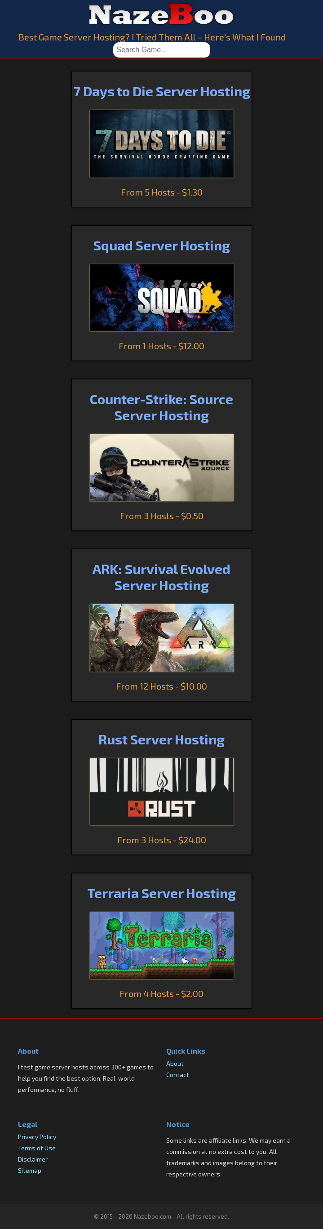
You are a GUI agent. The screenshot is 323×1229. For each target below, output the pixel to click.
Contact (177, 1074)
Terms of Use (37, 1148)
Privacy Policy (37, 1136)
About (175, 1063)
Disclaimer (33, 1159)
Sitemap (29, 1170)
